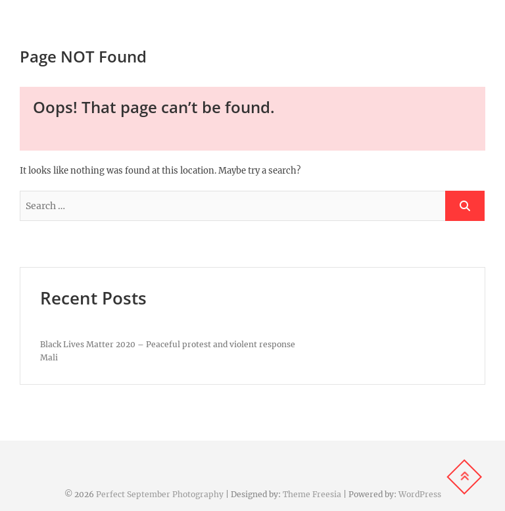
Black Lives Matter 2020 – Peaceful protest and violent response (167, 344)
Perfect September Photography (160, 494)
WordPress (419, 494)
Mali (49, 357)
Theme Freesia (312, 494)
